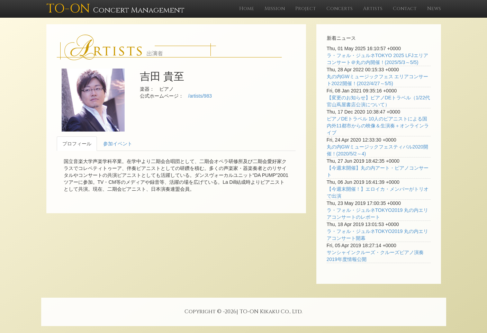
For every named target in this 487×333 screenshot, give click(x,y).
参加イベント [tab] (117, 143)
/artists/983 (200, 96)
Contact (405, 8)
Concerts (339, 8)
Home (246, 8)
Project (305, 8)
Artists (372, 8)
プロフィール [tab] (76, 143)
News (434, 8)
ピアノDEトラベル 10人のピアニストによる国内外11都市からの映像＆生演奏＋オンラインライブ (378, 125)
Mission (274, 8)
